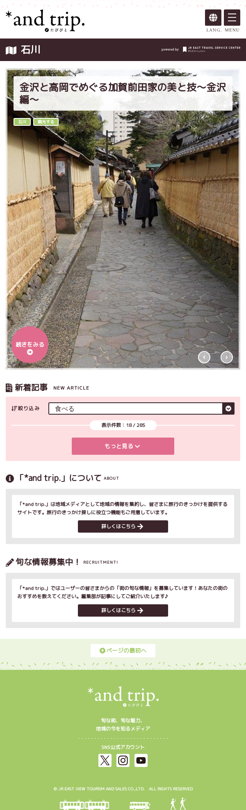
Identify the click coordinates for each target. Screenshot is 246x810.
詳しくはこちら (122, 526)
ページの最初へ (123, 650)
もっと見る (122, 446)
